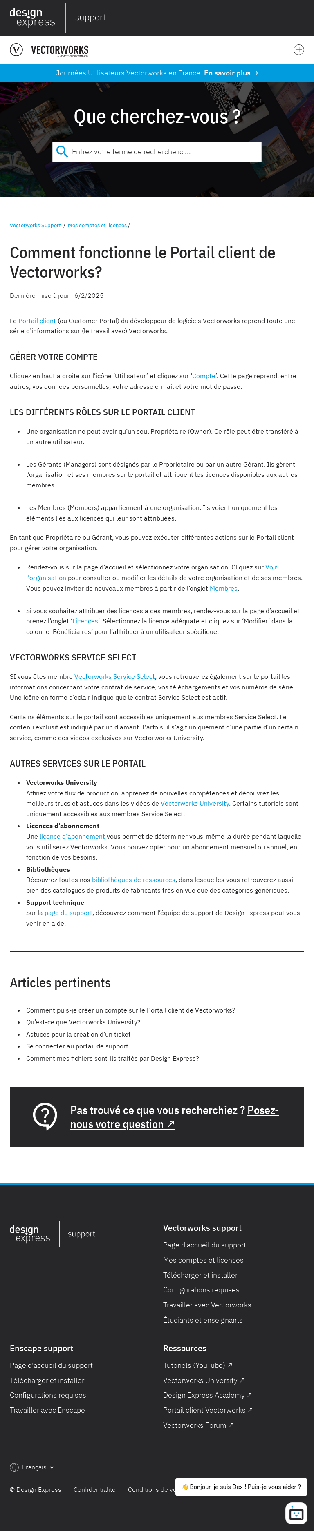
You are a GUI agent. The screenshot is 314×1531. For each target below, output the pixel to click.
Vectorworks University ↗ (204, 1380)
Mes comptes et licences (97, 225)
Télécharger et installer (200, 1275)
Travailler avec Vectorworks (207, 1304)
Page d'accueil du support (204, 1245)
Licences (85, 621)
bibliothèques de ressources (133, 879)
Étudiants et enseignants (203, 1320)
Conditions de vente (157, 1489)
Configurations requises (201, 1289)
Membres (224, 588)
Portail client (37, 321)
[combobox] (157, 152)
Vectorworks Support (35, 225)
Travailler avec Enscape (47, 1410)
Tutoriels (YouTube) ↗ (198, 1365)
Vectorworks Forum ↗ (198, 1425)
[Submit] (62, 152)
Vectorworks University (195, 803)
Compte (203, 376)
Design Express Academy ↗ (207, 1395)
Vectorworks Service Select (114, 676)
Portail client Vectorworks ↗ (208, 1410)
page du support (68, 912)
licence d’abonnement (72, 836)
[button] (302, 17)
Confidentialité (95, 1489)
